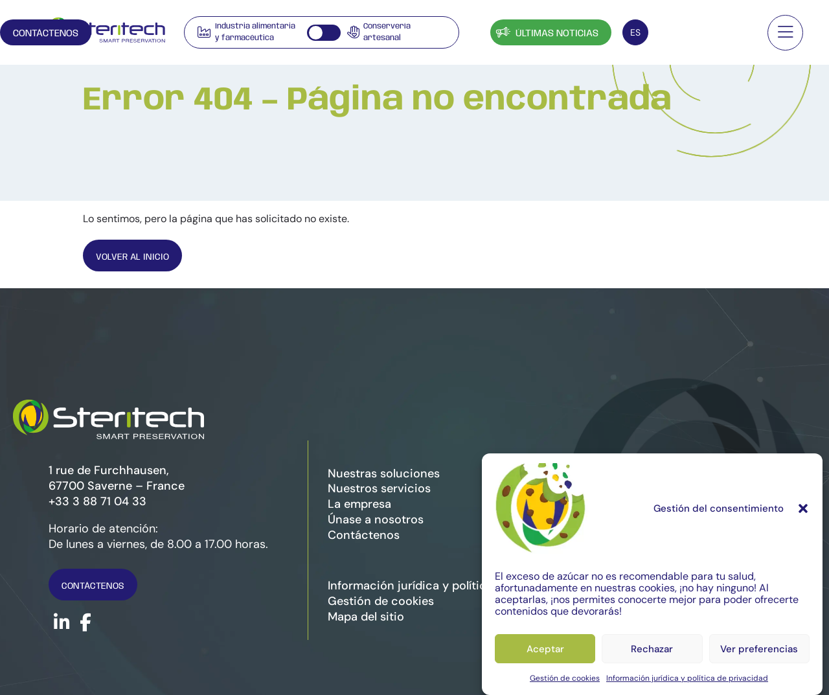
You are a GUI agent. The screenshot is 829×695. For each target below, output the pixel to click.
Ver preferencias (759, 649)
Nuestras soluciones (384, 473)
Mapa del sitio (366, 616)
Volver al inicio (136, 256)
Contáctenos (705, 33)
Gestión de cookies (565, 678)
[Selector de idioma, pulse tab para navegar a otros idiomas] (635, 32)
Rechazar (652, 649)
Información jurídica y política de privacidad (687, 678)
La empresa (359, 504)
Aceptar (545, 649)
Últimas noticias (546, 32)
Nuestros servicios (379, 488)
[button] (803, 508)
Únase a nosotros (376, 519)
